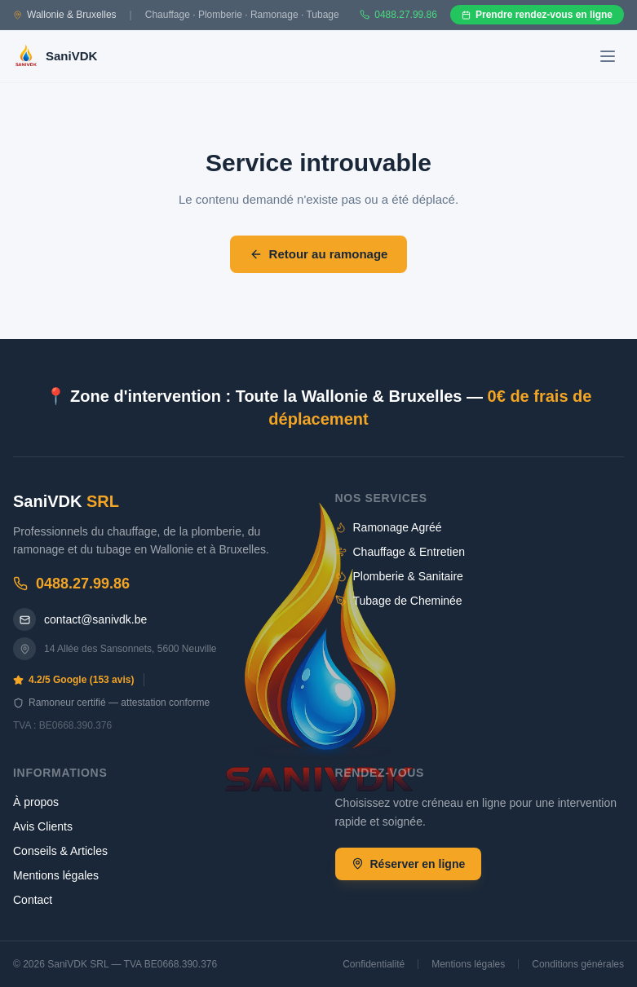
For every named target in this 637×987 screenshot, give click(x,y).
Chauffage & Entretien (400, 551)
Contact (32, 899)
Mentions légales (56, 875)
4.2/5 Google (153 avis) (73, 679)
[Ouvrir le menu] (607, 56)
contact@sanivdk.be (80, 619)
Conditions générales (578, 964)
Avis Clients (43, 826)
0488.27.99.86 (71, 583)
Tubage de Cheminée (398, 600)
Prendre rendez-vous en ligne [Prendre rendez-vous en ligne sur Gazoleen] (537, 14)
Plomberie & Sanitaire (399, 576)
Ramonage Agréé (388, 527)
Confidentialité (374, 964)
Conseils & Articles (60, 850)
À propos (36, 802)
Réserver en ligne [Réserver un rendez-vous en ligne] (409, 863)
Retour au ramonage (319, 254)
